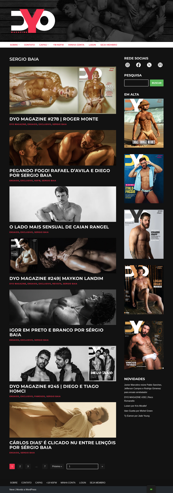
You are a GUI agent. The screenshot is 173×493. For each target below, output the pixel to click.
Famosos (39, 396)
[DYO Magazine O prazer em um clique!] (33, 21)
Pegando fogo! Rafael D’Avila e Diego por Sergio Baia (59, 173)
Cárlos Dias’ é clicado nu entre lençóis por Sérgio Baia (62, 445)
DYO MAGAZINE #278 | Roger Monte (53, 119)
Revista (57, 284)
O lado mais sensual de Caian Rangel (59, 227)
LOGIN (92, 45)
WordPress (31, 489)
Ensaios (32, 124)
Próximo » (57, 466)
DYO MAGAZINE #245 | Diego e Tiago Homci (54, 389)
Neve (11, 489)
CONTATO (29, 45)
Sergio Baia (59, 124)
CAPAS (39, 483)
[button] (19, 44)
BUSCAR (157, 83)
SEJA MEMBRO (108, 45)
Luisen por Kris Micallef (135, 406)
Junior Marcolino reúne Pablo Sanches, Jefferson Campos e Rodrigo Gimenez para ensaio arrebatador (143, 388)
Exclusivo (45, 124)
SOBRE (14, 483)
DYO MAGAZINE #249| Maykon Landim (56, 278)
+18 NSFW (58, 45)
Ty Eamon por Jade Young (137, 416)
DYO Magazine (17, 124)
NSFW (37, 181)
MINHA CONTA (76, 45)
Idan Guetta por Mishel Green (138, 411)
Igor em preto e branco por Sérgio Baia (56, 332)
